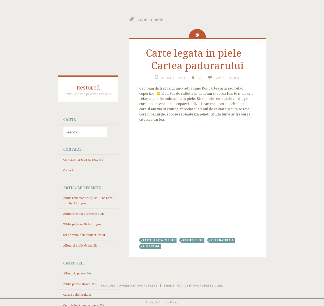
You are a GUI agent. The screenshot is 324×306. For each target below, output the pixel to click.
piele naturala (222, 240)
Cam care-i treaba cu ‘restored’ (83, 159)
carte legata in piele (159, 240)
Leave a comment (227, 78)
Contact (68, 170)
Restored (88, 87)
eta (198, 78)
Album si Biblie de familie (80, 245)
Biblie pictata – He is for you (82, 224)
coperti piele (193, 240)
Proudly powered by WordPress (129, 285)
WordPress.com (208, 285)
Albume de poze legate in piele (83, 213)
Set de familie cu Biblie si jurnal (84, 235)
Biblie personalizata (76, 284)
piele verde (151, 246)
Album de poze (73, 273)
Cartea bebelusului (75, 294)
